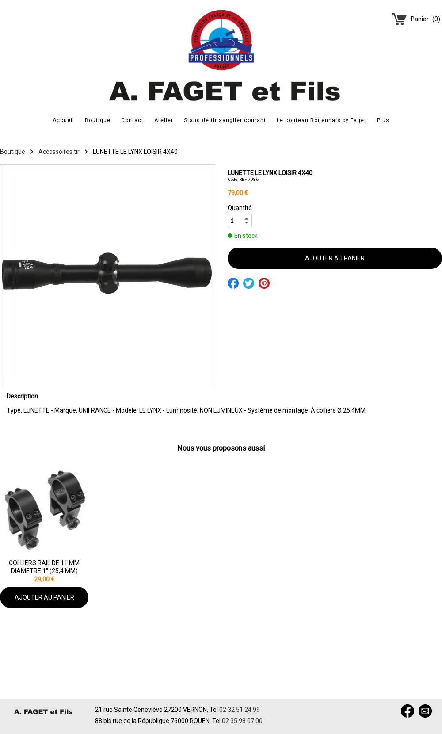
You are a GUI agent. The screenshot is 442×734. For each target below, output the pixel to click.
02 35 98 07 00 (242, 720)
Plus (383, 120)
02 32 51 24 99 (239, 709)
